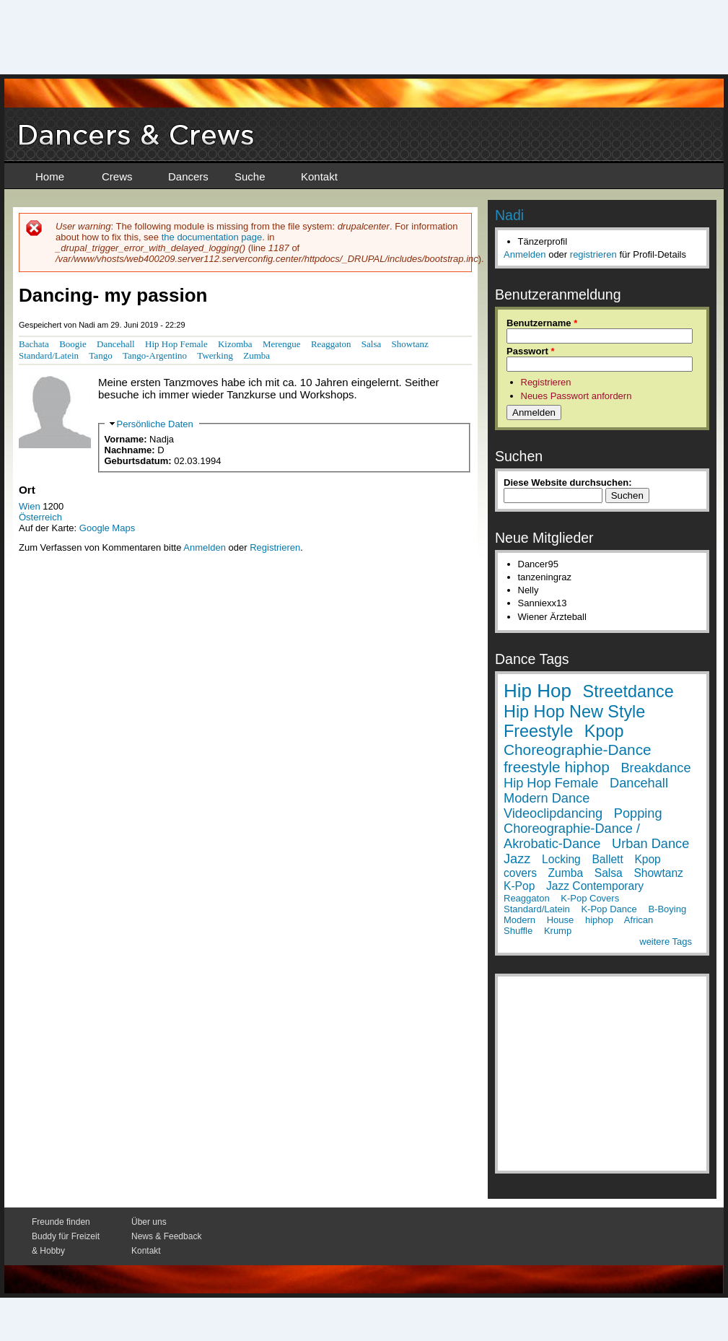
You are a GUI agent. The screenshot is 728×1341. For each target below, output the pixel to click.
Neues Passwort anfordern (576, 395)
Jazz (517, 859)
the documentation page (212, 237)
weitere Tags (665, 941)
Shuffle (518, 930)
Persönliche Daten (155, 424)
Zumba (256, 355)
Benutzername (541, 323)
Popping (638, 813)
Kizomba (235, 343)
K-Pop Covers (590, 898)
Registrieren (275, 547)
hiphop (599, 919)
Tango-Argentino (155, 355)
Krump (557, 930)
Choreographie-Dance (578, 749)
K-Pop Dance (608, 909)
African (638, 919)
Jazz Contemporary (595, 886)
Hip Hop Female (176, 343)
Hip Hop (537, 691)
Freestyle (538, 731)
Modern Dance (546, 798)
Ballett (607, 859)
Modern (519, 919)
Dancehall (116, 343)
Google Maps (107, 528)
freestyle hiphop (557, 767)
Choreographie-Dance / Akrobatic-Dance (572, 836)
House (560, 919)
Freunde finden (61, 1222)
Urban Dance (650, 844)
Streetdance (628, 691)
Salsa (371, 343)
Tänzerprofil (543, 241)
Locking (561, 859)
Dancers (188, 176)
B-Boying (667, 909)
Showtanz (410, 343)
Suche (250, 176)
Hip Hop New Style (574, 711)
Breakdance (655, 768)
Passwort (530, 351)
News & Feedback (166, 1236)
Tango (100, 355)
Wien (29, 506)
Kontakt (319, 176)
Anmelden (204, 547)
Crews (117, 176)
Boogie (73, 343)
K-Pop (519, 886)
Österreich (40, 517)
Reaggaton (331, 343)
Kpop (604, 731)
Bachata (34, 343)
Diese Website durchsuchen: (567, 482)
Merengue (282, 343)
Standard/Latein (49, 355)
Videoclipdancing (553, 813)
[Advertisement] (364, 36)
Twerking (215, 355)
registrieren (593, 254)
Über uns (149, 1222)
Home (49, 176)
